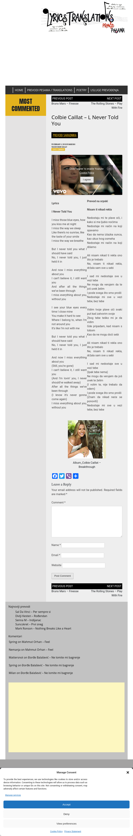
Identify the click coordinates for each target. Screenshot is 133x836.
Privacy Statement (72, 831)
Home (19, 90)
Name (56, 546)
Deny (66, 814)
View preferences (66, 823)
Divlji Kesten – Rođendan (31, 620)
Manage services (13, 795)
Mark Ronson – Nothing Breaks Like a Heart (43, 632)
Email (55, 556)
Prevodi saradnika (65, 135)
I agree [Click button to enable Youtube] (87, 181)
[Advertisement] (66, 59)
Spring (13, 646)
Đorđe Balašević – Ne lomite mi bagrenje (54, 661)
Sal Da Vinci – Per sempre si (33, 615)
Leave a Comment (60, 150)
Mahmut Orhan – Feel (36, 646)
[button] (128, 772)
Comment (58, 504)
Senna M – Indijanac (28, 624)
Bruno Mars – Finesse (64, 103)
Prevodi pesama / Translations (49, 90)
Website (56, 566)
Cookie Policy (56, 831)
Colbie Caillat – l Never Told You (84, 120)
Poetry (81, 90)
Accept (66, 804)
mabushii (77, 144)
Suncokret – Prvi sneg (29, 628)
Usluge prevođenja (104, 90)
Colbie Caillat (65, 147)
